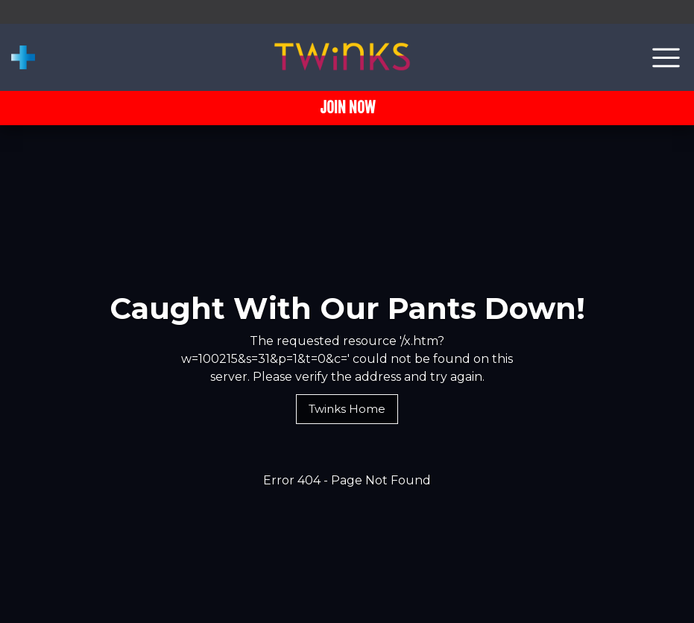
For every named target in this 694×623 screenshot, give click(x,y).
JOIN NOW (347, 107)
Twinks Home (347, 409)
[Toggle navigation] (666, 58)
